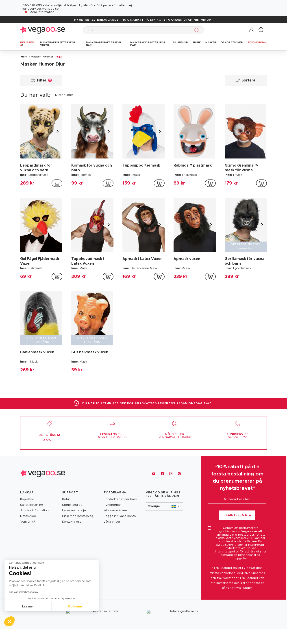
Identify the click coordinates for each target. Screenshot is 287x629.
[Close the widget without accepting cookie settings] (26, 563)
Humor (49, 56)
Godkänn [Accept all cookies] (75, 606)
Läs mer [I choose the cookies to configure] (28, 606)
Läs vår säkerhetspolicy (23, 592)
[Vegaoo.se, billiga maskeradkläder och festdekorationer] (42, 474)
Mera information (42, 12)
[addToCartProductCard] (57, 183)
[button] (251, 30)
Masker (35, 56)
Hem (24, 56)
